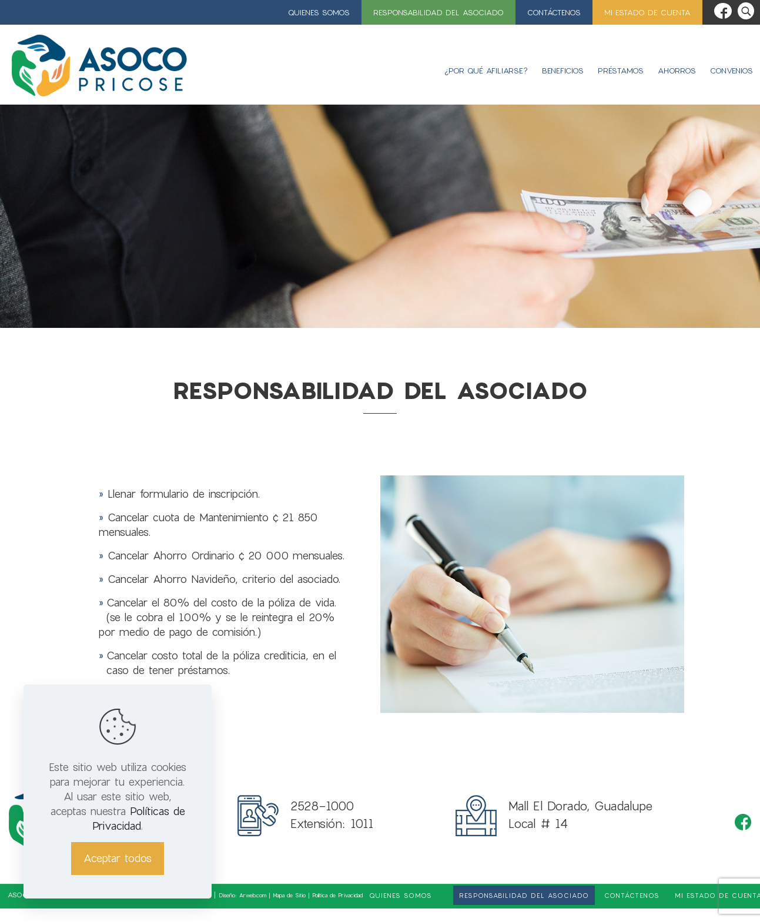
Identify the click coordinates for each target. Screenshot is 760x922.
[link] (444, 895)
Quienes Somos (319, 12)
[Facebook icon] (723, 11)
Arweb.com (252, 895)
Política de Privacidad (337, 895)
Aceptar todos (117, 857)
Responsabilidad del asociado (438, 12)
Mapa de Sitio (289, 895)
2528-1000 (322, 806)
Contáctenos (554, 12)
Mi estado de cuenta (647, 12)
